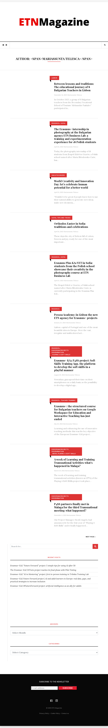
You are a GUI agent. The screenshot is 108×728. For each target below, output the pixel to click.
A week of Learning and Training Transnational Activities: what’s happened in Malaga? (74, 463)
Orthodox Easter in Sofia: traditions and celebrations (71, 225)
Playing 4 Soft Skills (61, 355)
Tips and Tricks (63, 218)
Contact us (65, 713)
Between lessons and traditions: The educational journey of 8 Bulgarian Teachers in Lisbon (74, 87)
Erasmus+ (56, 123)
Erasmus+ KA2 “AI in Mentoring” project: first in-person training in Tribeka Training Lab (49, 574)
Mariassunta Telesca (74, 95)
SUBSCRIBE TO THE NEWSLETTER (54, 685)
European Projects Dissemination (60, 351)
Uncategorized (58, 175)
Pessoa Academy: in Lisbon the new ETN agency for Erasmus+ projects (76, 316)
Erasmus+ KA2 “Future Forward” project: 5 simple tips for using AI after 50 (42, 565)
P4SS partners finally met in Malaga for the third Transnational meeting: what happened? (75, 507)
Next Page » (90, 537)
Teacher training (68, 400)
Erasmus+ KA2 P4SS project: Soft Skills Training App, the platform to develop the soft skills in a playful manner (74, 365)
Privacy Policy (44, 713)
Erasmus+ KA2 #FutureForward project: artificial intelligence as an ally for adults (45, 586)
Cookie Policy (55, 713)
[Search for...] (51, 546)
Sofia (63, 123)
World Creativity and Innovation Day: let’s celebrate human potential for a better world (74, 184)
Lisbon (54, 78)
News (54, 454)
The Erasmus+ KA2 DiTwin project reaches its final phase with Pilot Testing (43, 570)
